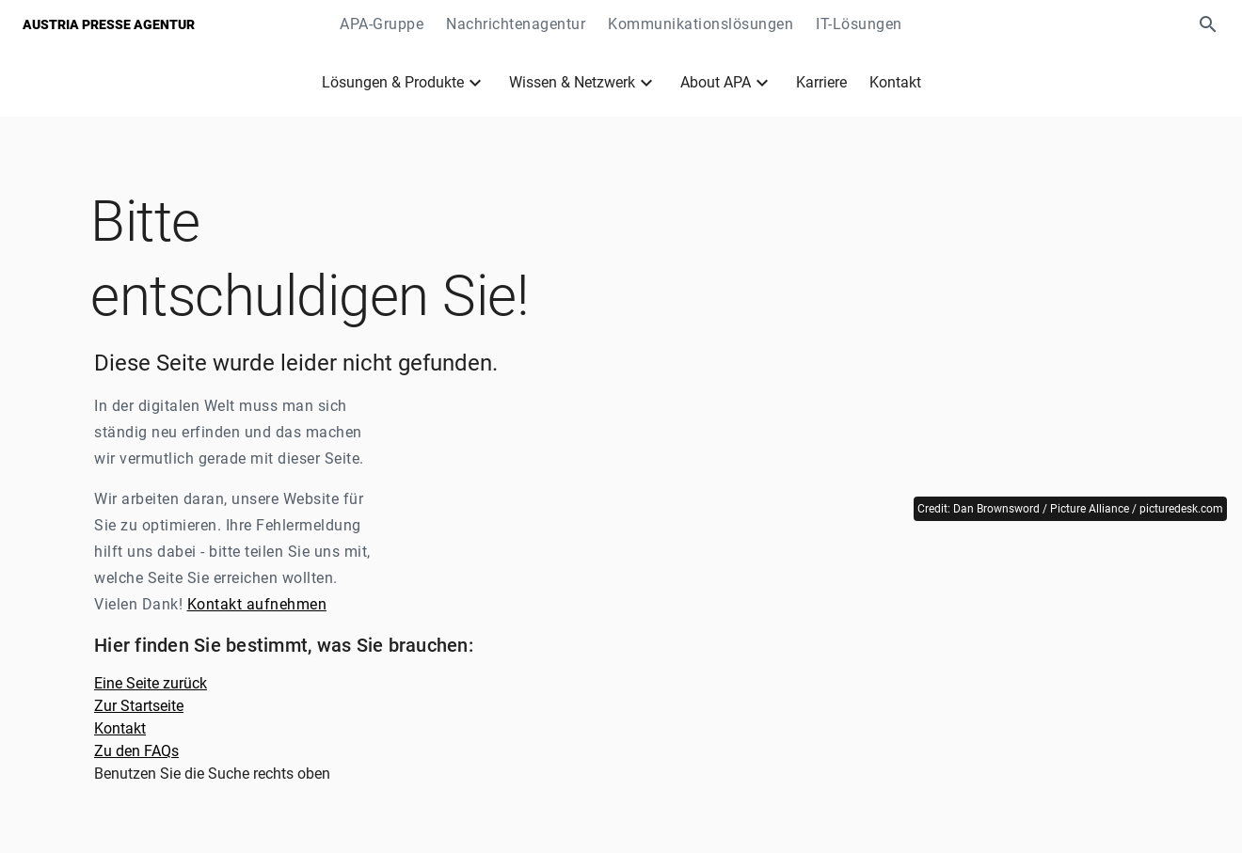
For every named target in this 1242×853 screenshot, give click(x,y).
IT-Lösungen (859, 24)
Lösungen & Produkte (393, 82)
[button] (1208, 24)
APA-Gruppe (381, 24)
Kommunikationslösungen (700, 24)
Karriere (821, 82)
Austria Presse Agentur (109, 24)
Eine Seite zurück (150, 683)
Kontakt (895, 82)
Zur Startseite (138, 706)
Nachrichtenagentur (515, 24)
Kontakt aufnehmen (257, 604)
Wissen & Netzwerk (572, 82)
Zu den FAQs (136, 751)
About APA (715, 82)
